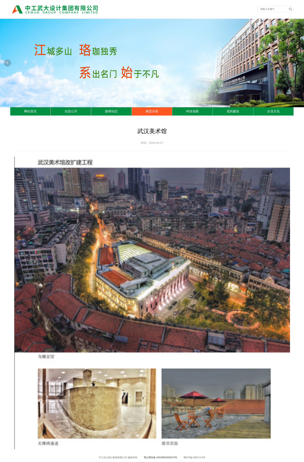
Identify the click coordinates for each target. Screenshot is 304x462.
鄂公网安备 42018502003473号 (160, 457)
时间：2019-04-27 (152, 142)
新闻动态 (111, 111)
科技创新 (192, 111)
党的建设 (233, 111)
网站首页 (30, 111)
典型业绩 (152, 111)
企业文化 (273, 111)
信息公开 (71, 111)
